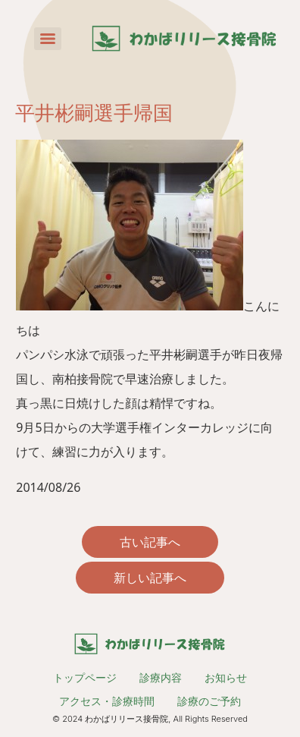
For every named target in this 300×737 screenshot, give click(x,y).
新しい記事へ (150, 577)
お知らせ (226, 677)
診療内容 (160, 677)
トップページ (85, 677)
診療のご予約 (209, 700)
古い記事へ (150, 542)
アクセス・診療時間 (107, 700)
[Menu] (47, 38)
